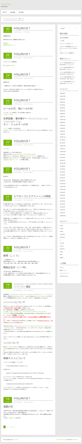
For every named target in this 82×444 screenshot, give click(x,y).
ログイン (62, 267)
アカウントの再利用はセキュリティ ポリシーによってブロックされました (69, 48)
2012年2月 (62, 213)
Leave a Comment (28, 58)
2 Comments (26, 32)
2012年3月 (62, 210)
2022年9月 (62, 99)
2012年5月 (62, 204)
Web (61, 254)
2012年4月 (62, 207)
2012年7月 (62, 198)
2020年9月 (62, 108)
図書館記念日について (9, 45)
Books (61, 225)
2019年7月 (62, 125)
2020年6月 (62, 113)
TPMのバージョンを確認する (67, 53)
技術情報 (12, 12)
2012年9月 (62, 192)
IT (60, 240)
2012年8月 (62, 195)
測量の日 (11, 418)
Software (62, 249)
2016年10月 (63, 146)
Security (62, 243)
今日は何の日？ (22, 28)
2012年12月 (63, 183)
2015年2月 (62, 157)
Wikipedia (10, 65)
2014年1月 (62, 160)
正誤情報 (21, 12)
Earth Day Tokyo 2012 (31, 156)
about (5, 12)
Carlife (61, 228)
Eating (61, 231)
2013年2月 (62, 180)
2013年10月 (63, 163)
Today (61, 252)
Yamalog (6, 4)
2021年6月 (62, 105)
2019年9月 (62, 122)
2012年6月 (62, 201)
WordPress (75, 439)
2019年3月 (62, 131)
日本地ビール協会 (8, 114)
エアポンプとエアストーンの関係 (32, 196)
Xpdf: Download (10, 347)
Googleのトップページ (14, 159)
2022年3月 (62, 102)
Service (62, 246)
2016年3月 (62, 148)
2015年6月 (62, 154)
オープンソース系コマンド (66, 43)
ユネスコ (5, 128)
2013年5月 (62, 172)
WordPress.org (64, 276)
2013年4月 (62, 175)
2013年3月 (62, 178)
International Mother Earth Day (20, 154)
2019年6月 (62, 128)
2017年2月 (62, 143)
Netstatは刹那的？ (64, 37)
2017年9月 (62, 140)
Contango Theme (60, 439)
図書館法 (5, 43)
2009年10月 (63, 215)
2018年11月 (63, 137)
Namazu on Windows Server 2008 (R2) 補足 (33, 285)
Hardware (62, 237)
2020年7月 (62, 111)
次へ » (13, 427)
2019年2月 (62, 134)
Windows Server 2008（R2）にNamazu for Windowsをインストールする (30, 294)
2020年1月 (62, 116)
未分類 (61, 257)
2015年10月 (63, 151)
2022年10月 (63, 96)
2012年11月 (63, 186)
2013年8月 (62, 166)
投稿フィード (63, 270)
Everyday (62, 234)
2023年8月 (62, 93)
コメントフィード (64, 273)
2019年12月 (63, 119)
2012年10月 (63, 189)
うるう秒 (62, 40)
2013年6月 (62, 169)
